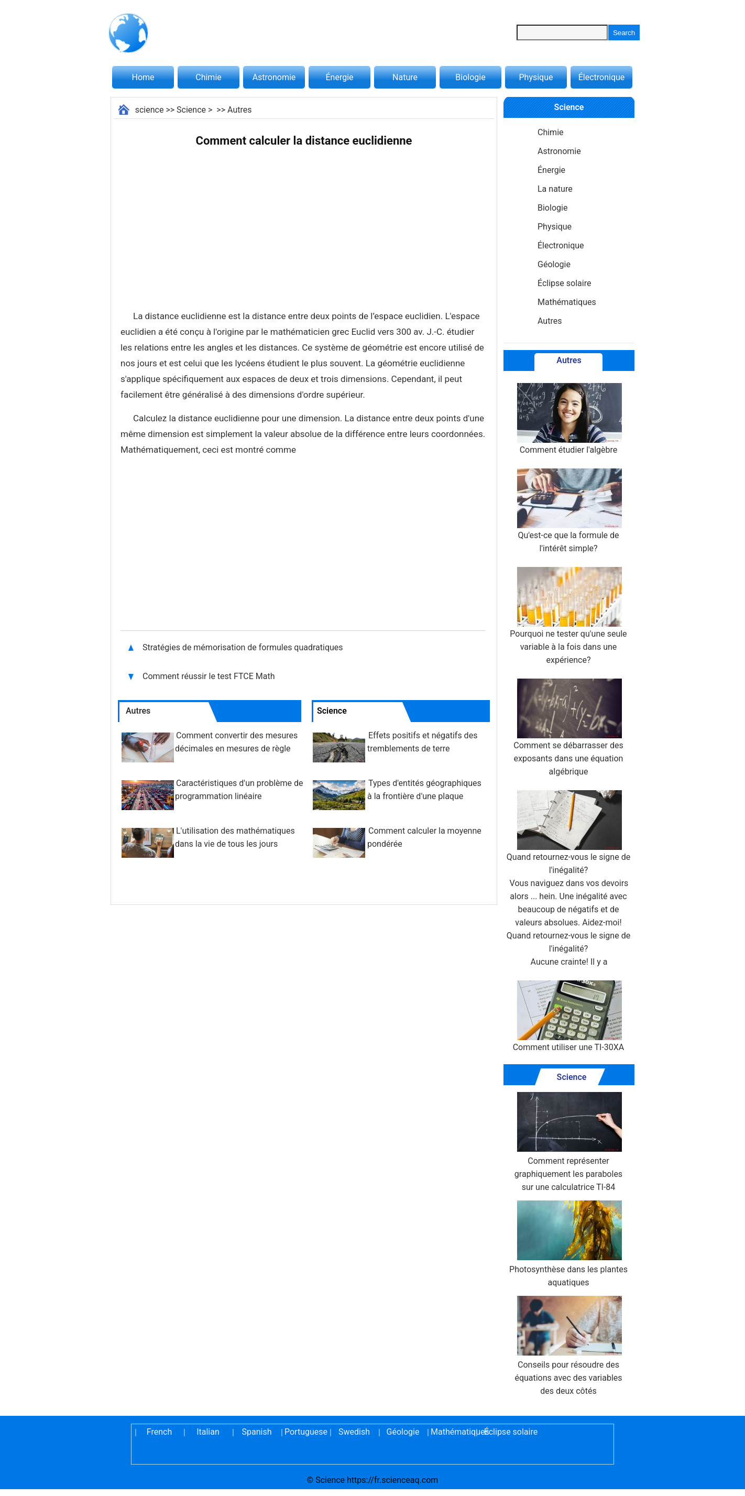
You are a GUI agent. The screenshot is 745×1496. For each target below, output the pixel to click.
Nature (405, 77)
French (159, 1432)
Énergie (339, 77)
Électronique (601, 77)
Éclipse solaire (564, 283)
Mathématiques (567, 302)
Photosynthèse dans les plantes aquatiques (568, 1243)
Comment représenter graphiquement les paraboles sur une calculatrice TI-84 (568, 1142)
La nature (555, 189)
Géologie (554, 264)
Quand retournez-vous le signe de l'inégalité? (568, 872)
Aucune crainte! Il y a (569, 962)
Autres (239, 110)
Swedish (354, 1432)
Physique (536, 77)
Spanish (257, 1432)
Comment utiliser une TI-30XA (569, 1016)
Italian (208, 1432)
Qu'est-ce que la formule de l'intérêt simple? (568, 510)
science (149, 110)
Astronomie (274, 77)
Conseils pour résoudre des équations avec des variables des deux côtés (568, 1346)
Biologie (470, 77)
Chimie (208, 77)
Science (191, 110)
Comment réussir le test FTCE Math (209, 676)
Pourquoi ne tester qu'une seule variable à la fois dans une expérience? (568, 616)
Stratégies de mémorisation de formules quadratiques (243, 647)
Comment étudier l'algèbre (568, 419)
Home (143, 77)
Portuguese (305, 1432)
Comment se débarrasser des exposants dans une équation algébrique (568, 728)
